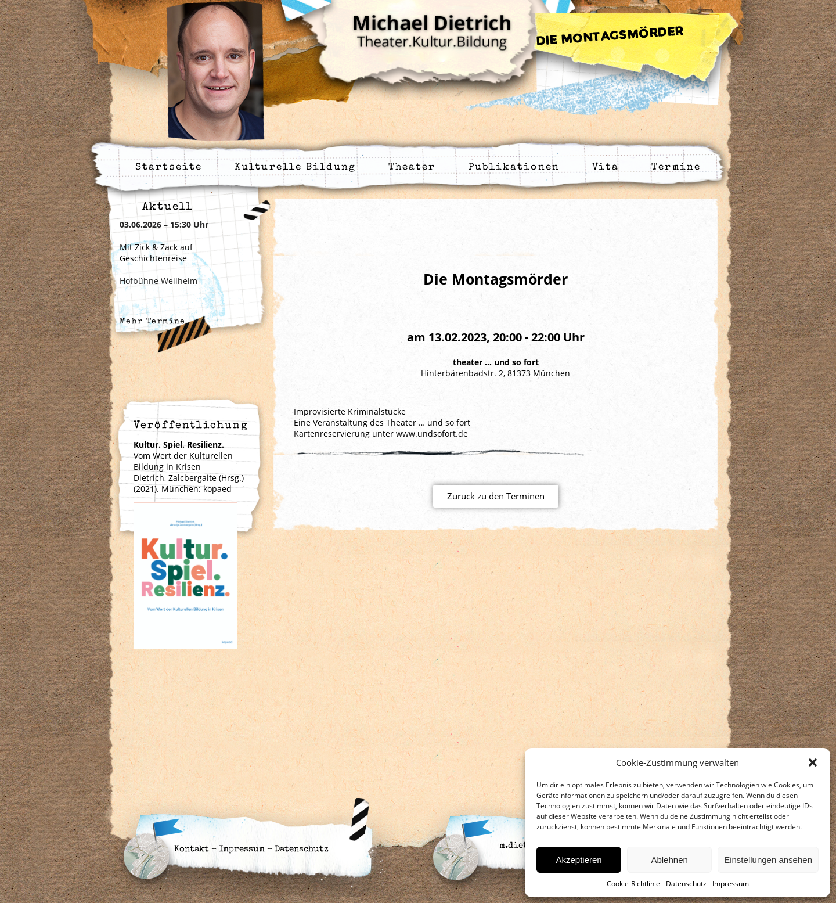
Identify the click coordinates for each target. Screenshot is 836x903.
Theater (412, 167)
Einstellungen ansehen (768, 860)
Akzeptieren (578, 860)
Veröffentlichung (191, 425)
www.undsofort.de (432, 433)
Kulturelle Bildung (295, 167)
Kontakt (191, 849)
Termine (676, 167)
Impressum (730, 883)
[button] (813, 762)
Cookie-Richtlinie (633, 883)
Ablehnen (669, 860)
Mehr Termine (153, 322)
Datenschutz (686, 883)
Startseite (168, 167)
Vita (605, 167)
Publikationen (514, 167)
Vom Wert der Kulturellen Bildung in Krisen (183, 455)
